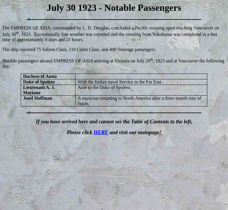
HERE (101, 132)
